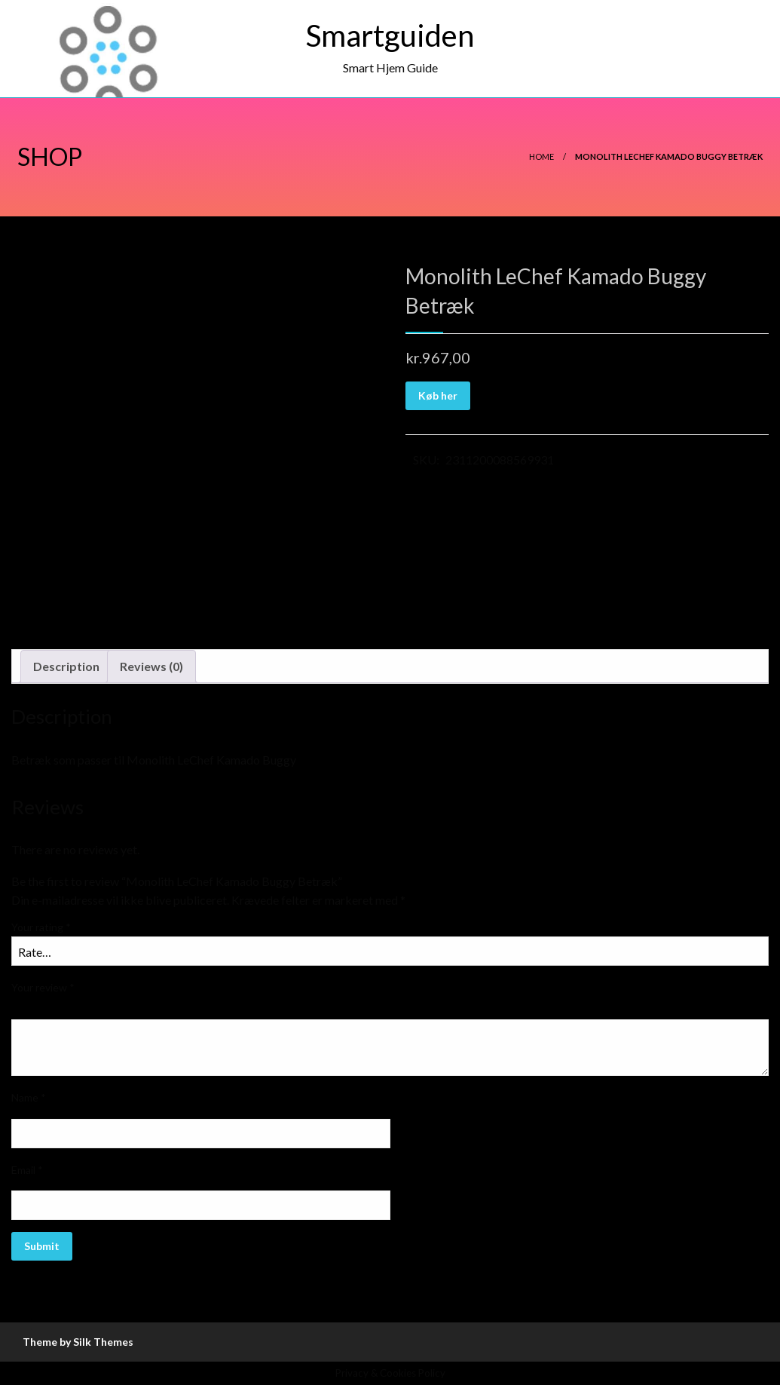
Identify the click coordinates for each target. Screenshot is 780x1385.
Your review (43, 987)
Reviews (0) (151, 666)
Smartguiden (390, 35)
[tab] (66, 666)
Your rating (41, 927)
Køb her (437, 395)
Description (66, 666)
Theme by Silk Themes (78, 1341)
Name (28, 1097)
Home (541, 156)
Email (27, 1169)
